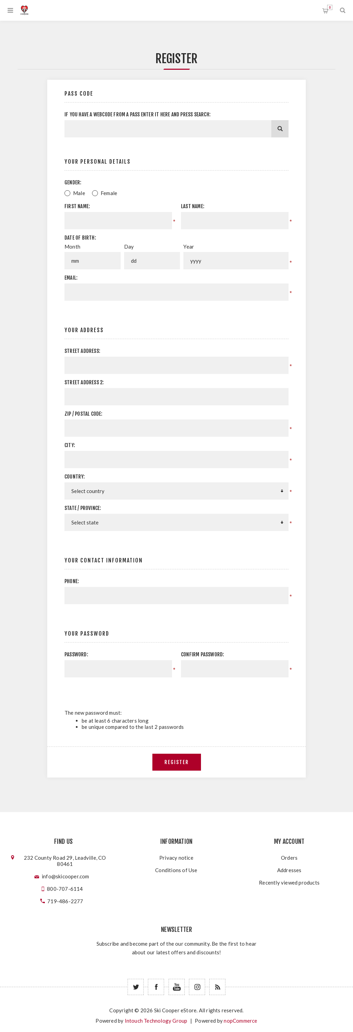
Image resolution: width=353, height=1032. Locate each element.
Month (72, 246)
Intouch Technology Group (156, 1020)
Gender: (72, 182)
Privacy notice (176, 858)
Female (109, 193)
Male (79, 193)
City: (69, 445)
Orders (289, 858)
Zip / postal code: (83, 414)
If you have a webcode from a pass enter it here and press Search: (137, 114)
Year (188, 246)
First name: (77, 206)
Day (129, 246)
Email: (71, 277)
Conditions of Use (176, 870)
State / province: (82, 508)
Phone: (71, 581)
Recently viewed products (289, 882)
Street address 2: (84, 382)
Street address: (82, 351)
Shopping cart (329, 7)
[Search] (280, 128)
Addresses (289, 870)
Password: (76, 654)
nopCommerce (240, 1020)
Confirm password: (202, 654)
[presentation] (230, 690)
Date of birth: (80, 237)
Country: (74, 476)
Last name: (192, 206)
